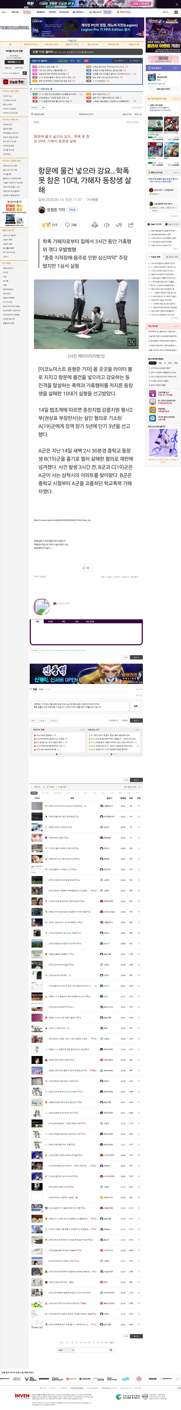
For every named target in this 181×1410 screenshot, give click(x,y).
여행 (5, 285)
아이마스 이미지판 (10, 113)
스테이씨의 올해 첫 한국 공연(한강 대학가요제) (71, 1070)
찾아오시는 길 (125, 1388)
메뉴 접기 (129, 620)
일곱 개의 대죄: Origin (11, 306)
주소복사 (34, 650)
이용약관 (63, 1388)
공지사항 (137, 1388)
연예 (58, 793)
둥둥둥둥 (107, 838)
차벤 (5, 277)
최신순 (48, 689)
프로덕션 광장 (8, 146)
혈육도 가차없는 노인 (60, 869)
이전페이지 (113, 720)
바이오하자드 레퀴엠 (11, 315)
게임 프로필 (90, 621)
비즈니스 (53, 1388)
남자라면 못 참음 (58, 965)
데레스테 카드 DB (10, 166)
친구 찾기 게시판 (9, 141)
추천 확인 (134, 577)
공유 (102, 577)
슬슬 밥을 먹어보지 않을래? (63, 1250)
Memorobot (108, 1070)
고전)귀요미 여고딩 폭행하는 (63, 922)
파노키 (106, 943)
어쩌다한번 (108, 1060)
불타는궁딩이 (109, 1303)
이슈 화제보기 (134, 61)
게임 (94, 793)
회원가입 (8, 68)
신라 (105, 996)
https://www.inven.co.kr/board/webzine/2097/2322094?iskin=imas (63, 650)
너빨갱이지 (108, 806)
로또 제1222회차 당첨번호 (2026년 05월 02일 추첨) (72, 1271)
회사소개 (43, 1388)
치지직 (5, 272)
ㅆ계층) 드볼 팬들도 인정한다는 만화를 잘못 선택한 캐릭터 (75, 1229)
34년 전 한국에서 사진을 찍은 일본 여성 (68, 1240)
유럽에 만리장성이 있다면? (62, 943)
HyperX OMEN (8, 298)
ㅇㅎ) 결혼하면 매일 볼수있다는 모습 (66, 1049)
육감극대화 (108, 1049)
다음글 (41, 721)
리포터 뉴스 (7, 96)
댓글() (135, 122)
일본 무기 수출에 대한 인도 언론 (64, 1208)
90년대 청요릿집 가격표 (61, 1081)
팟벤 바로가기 (8, 268)
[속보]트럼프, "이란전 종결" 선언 (64, 1123)
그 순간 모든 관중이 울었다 (62, 1018)
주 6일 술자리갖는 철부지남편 (64, 901)
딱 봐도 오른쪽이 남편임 (61, 1197)
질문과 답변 (7, 129)
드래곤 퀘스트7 (9, 319)
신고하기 (116, 577)
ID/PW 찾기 (19, 68)
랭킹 (63, 621)
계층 (120, 793)
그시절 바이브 (57, 1028)
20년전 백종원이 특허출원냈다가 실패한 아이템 (71, 891)
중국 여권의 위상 (58, 1187)
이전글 (52, 721)
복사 (43, 107)
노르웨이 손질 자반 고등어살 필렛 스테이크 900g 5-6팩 (164, 345)
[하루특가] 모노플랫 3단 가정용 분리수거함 (164, 331)
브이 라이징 (7, 302)
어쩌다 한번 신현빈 (59, 1060)
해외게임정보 (8, 289)
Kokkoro (107, 1229)
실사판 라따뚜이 (58, 975)
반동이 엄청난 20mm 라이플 (63, 1155)
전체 (34, 793)
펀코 (105, 1282)
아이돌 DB (7, 174)
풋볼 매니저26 (8, 323)
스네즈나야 (108, 1250)
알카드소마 (108, 1007)
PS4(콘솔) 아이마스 (10, 133)
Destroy (107, 1166)
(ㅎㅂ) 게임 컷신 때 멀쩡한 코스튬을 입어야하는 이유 (73, 1219)
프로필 (50, 621)
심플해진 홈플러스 (59, 954)
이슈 (45, 793)
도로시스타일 (109, 912)
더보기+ (82, 730)
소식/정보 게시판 (9, 100)
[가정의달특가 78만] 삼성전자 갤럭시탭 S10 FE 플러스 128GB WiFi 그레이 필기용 (164, 341)
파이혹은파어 (109, 816)
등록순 (41, 689)
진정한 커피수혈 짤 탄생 (61, 880)
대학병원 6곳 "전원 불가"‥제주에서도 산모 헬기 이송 (73, 1324)
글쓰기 (136, 780)
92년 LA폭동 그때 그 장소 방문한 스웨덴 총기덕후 (72, 1039)
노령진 (106, 880)
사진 (111, 793)
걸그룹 (5, 281)
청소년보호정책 (92, 1388)
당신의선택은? (57, 1007)
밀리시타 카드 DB (10, 170)
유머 (68, 793)
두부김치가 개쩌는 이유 (61, 1261)
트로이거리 (108, 1197)
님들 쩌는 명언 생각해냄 (61, 816)
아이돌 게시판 (8, 150)
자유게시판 (7, 124)
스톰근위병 (108, 1208)
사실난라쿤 (108, 1271)
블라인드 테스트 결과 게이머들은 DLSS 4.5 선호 (71, 986)
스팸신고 (125, 577)
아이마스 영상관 (9, 109)
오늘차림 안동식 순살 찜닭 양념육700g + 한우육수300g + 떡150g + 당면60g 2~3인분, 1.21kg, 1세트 (164, 336)
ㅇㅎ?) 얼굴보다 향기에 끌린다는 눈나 (67, 996)
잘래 (105, 1028)
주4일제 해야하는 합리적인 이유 (64, 1134)
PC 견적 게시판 (9, 252)
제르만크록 (37, 114)
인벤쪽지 (55, 612)
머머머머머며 (109, 1293)
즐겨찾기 (63, 787)
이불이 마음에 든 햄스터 (61, 848)
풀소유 (106, 1240)
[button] (56, 754)
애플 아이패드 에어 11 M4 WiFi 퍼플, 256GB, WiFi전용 (164, 350)
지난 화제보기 (119, 61)
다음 (111, 1342)
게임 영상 (6, 293)
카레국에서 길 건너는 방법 (62, 933)
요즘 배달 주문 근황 (59, 1144)
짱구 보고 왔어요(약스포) (62, 859)
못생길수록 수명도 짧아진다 (63, 1102)
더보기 (66, 612)
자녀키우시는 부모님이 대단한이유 (66, 806)
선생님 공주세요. (58, 1282)
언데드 (106, 848)
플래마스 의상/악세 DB (12, 178)
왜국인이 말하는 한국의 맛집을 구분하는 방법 (70, 1314)
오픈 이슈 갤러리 (9, 235)
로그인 (165, 12)
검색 (25, 73)
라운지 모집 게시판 (10, 137)
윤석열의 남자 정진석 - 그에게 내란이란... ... (69, 1166)
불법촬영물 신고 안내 (109, 1388)
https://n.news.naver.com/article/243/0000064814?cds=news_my (62, 520)
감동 (129, 793)
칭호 (76, 621)
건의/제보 (6, 154)
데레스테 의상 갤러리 (11, 191)
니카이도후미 (109, 1155)
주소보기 (34, 107)
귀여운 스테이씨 (58, 827)
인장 (37, 621)
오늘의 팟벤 (7, 244)
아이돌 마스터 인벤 (14, 51)
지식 (103, 793)
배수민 (106, 827)
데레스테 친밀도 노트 (11, 187)
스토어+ (176, 99)
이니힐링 (61, 612)
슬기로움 (107, 1324)
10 (106, 1342)
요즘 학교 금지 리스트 (60, 1176)
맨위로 (125, 720)
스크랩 (108, 577)
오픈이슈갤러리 (137, 108)
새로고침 (139, 689)
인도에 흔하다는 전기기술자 (63, 1092)
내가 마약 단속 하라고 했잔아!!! (64, 1303)
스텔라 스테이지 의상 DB (13, 183)
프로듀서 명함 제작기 (11, 195)
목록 (128, 122)
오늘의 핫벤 (7, 240)
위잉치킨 (107, 869)
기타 (137, 793)
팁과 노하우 (7, 104)
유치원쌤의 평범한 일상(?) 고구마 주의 (67, 1293)
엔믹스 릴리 (56, 838)
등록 (135, 706)
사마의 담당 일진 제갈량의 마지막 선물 (67, 912)
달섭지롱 (107, 954)
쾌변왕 (106, 859)
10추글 (52, 787)
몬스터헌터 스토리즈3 (11, 310)
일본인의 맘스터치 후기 (61, 1113)
